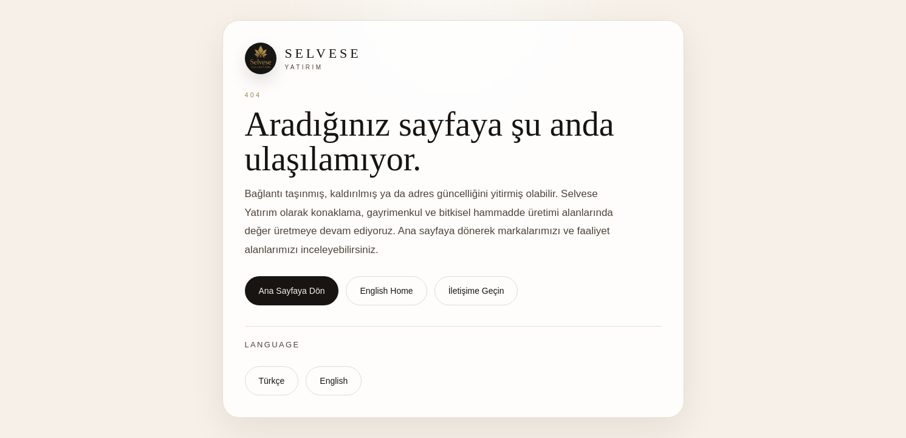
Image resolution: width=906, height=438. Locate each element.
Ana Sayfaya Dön (292, 291)
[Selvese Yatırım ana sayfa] (453, 58)
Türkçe (272, 381)
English (334, 381)
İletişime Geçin (476, 291)
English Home (386, 291)
